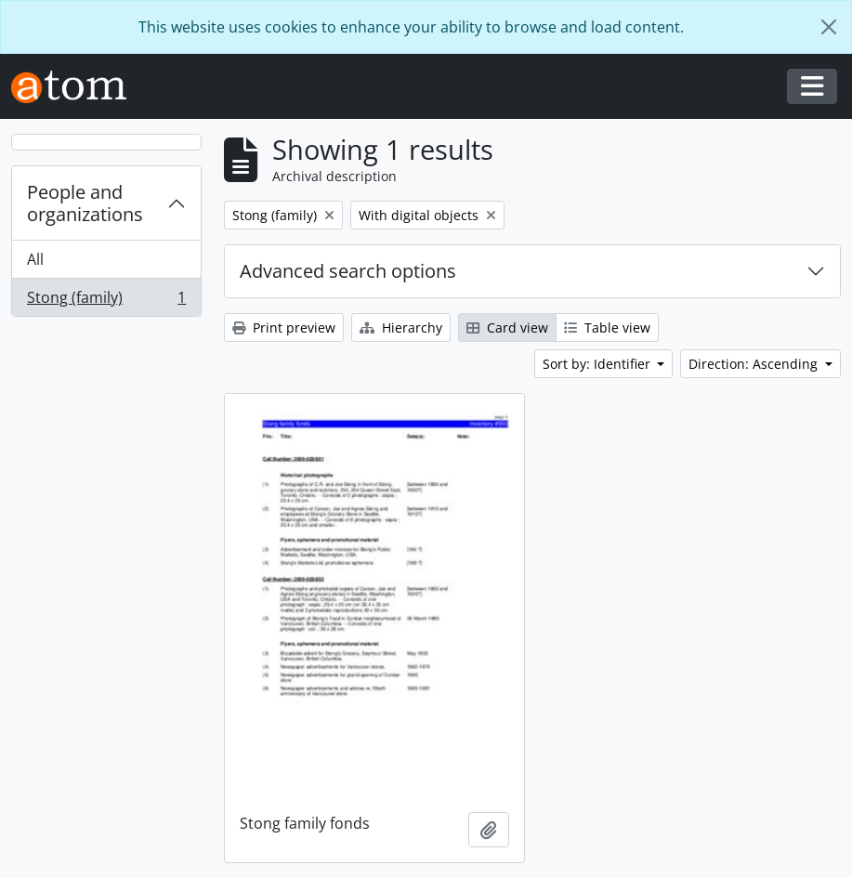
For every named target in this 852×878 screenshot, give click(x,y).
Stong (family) (106, 301)
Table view (607, 327)
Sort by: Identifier (598, 364)
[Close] (828, 27)
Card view (507, 327)
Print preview (283, 327)
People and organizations (85, 203)
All (35, 259)
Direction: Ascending (754, 364)
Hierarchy (401, 327)
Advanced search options (348, 270)
